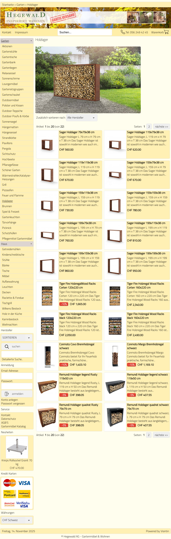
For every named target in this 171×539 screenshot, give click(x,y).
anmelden (13, 394)
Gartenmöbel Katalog (13, 426)
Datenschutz (8, 418)
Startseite (8, 4)
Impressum (21, 32)
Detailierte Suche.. (12, 359)
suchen (12, 346)
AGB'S (4, 422)
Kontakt (6, 32)
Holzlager (32, 4)
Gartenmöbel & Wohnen (96, 536)
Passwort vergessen (13, 403)
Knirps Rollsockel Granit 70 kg (17, 462)
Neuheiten (7, 432)
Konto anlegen (9, 399)
